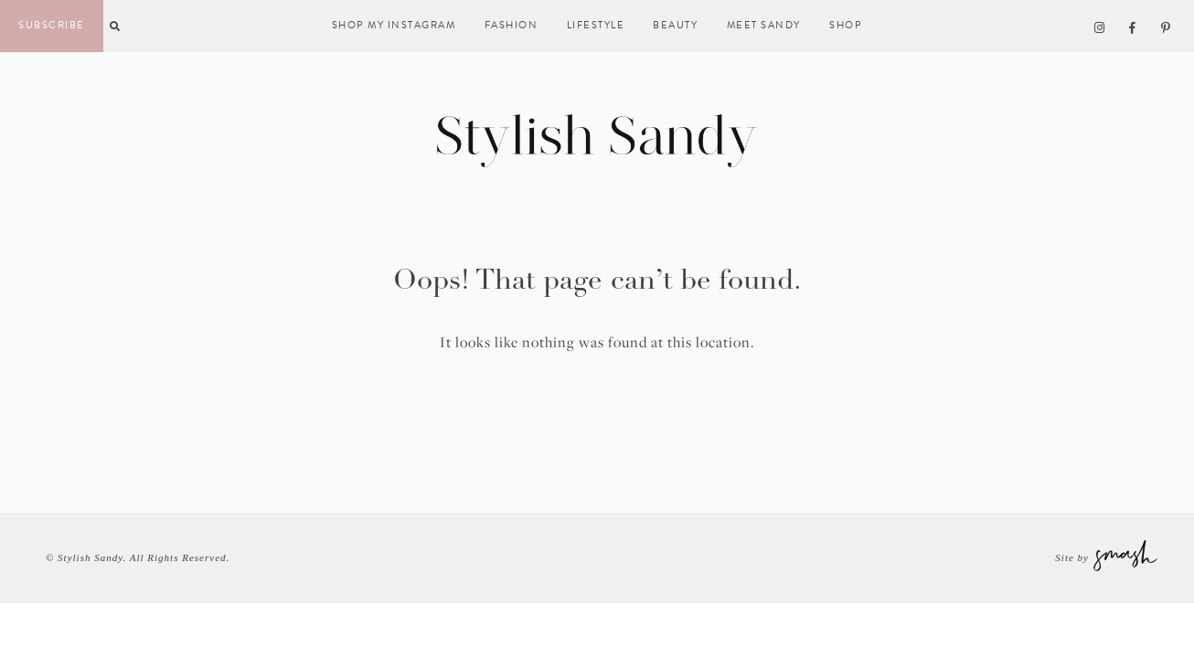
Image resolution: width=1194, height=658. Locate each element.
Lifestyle (596, 25)
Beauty (675, 25)
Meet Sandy (764, 25)
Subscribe (51, 25)
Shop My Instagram (394, 25)
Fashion (511, 25)
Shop (845, 25)
